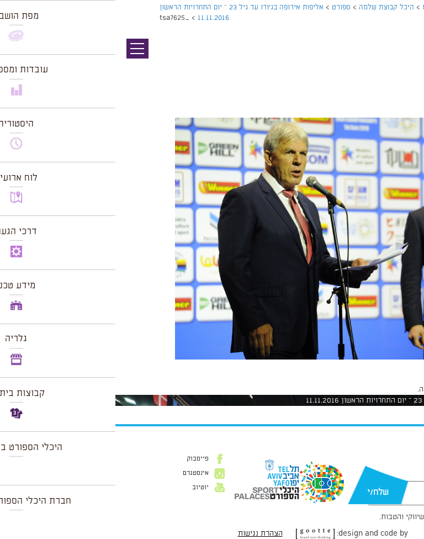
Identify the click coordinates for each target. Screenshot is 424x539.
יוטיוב (85, 487)
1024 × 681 (353, 365)
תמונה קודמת (403, 58)
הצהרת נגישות (145, 533)
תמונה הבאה (404, 69)
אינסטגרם (80, 473)
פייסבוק (82, 459)
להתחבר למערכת (388, 389)
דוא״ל (401, 475)
